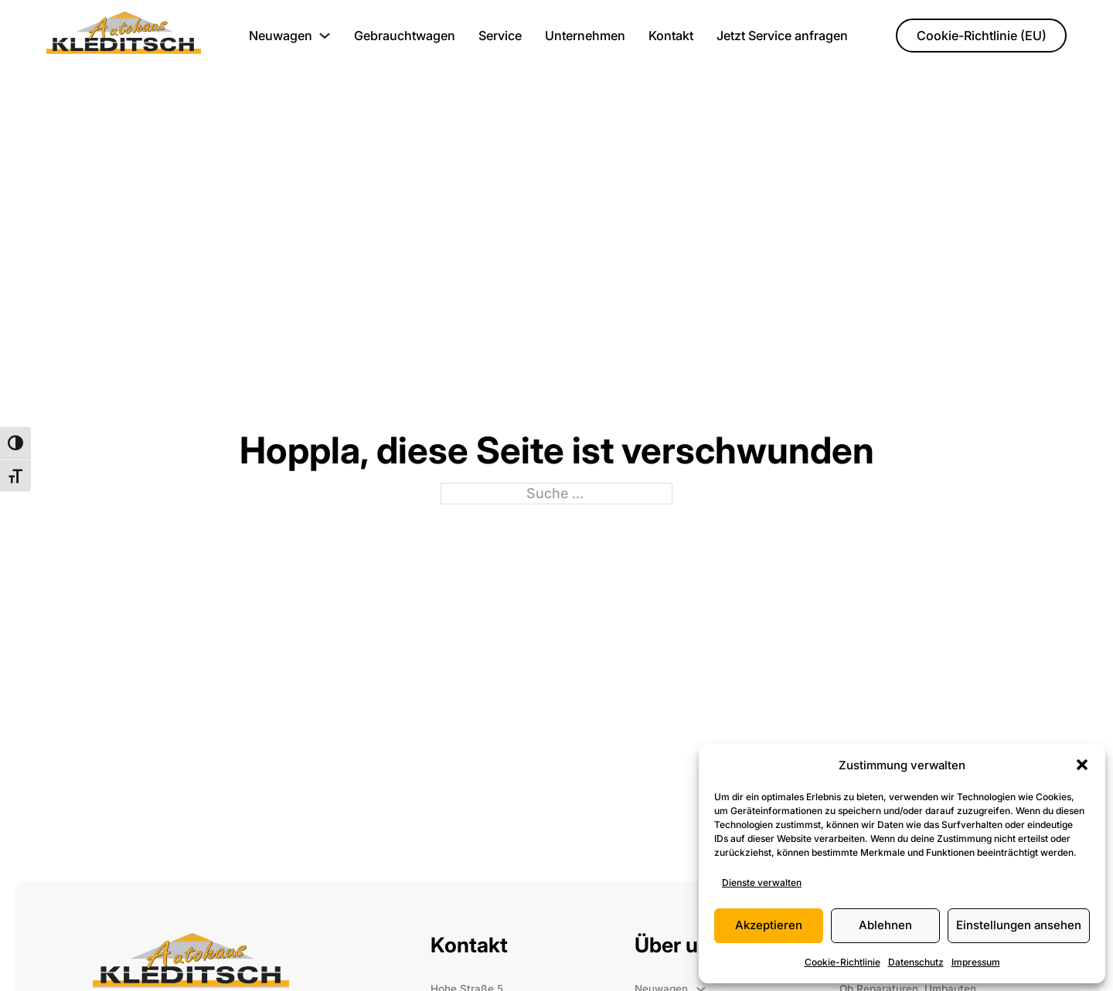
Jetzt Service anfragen (782, 35)
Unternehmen (585, 35)
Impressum (975, 962)
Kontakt (670, 35)
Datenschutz (916, 962)
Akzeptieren (768, 925)
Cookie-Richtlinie (842, 962)
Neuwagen (280, 35)
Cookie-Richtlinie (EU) (982, 35)
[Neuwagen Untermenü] (324, 36)
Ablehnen (885, 925)
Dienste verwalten (762, 882)
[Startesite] (123, 35)
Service (500, 35)
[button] (1082, 764)
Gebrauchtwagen (404, 35)
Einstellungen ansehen (1018, 925)
